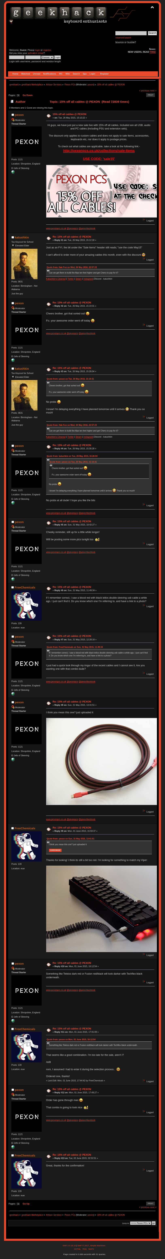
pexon (91, 84)
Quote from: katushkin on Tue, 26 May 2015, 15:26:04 (72, 456)
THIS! (153, 52)
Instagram (88, 279)
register (47, 50)
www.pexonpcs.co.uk (56, 228)
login (37, 50)
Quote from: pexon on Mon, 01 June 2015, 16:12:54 (71, 1039)
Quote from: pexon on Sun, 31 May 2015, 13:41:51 (71, 839)
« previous (144, 90)
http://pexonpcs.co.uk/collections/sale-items (99, 151)
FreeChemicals (25, 587)
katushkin (22, 237)
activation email (36, 53)
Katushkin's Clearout (56, 279)
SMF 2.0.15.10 (69, 1245)
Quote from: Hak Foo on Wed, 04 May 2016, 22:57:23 (72, 267)
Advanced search (123, 37)
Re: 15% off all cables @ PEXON (72, 236)
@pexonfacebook (87, 228)
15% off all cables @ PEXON (69, 114)
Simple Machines (97, 1245)
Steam (79, 279)
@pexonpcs (72, 228)
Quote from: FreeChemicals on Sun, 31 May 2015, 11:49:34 (75, 647)
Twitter (70, 279)
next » (153, 90)
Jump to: (126, 1223)
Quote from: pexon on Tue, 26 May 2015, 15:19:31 (70, 379)
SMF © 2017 (83, 1245)
